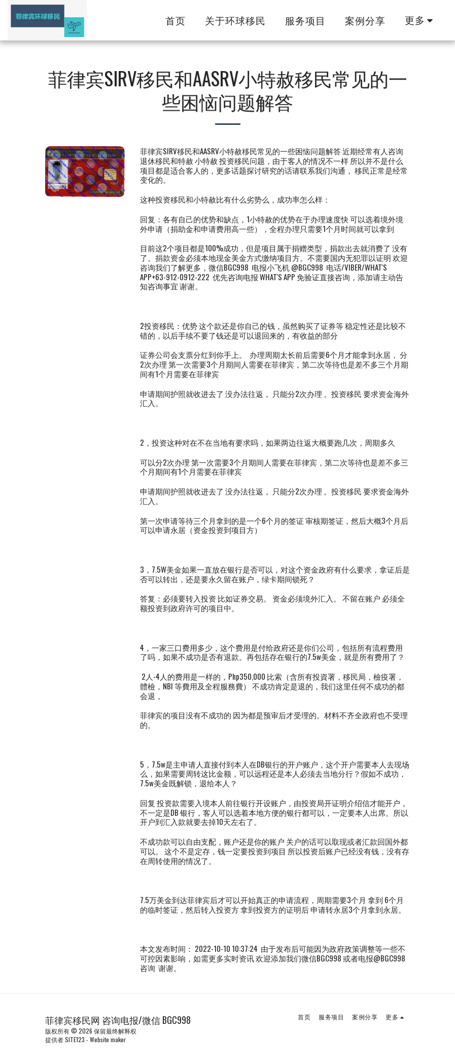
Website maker (108, 1039)
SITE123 (75, 1039)
